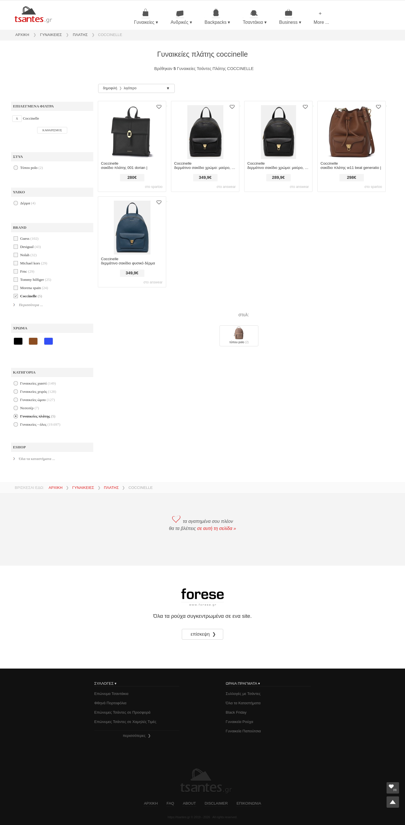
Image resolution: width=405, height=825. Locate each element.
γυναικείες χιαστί (38, 383)
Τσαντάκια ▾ (255, 17)
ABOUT (189, 803)
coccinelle (31, 296)
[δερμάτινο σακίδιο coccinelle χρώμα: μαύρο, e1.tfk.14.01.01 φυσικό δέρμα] (278, 130)
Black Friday (236, 712)
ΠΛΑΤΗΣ (80, 35)
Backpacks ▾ (217, 17)
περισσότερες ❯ (137, 735)
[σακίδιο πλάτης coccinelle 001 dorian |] (132, 130)
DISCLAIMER (216, 803)
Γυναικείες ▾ (146, 17)
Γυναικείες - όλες (40, 424)
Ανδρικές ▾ (181, 17)
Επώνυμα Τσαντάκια (111, 694)
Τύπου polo (31, 168)
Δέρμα (27, 203)
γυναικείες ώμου (37, 400)
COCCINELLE (110, 35)
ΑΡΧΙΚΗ (22, 35)
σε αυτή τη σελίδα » (216, 528)
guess (29, 238)
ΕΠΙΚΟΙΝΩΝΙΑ (249, 803)
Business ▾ (290, 17)
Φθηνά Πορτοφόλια (110, 703)
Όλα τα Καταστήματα (243, 703)
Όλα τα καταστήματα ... (37, 459)
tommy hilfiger (35, 279)
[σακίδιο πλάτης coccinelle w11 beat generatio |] (351, 130)
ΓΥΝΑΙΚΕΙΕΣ (51, 35)
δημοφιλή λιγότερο (119, 88)
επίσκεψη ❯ (204, 634)
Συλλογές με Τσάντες (243, 694)
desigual (30, 247)
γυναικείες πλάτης (37, 416)
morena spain (34, 288)
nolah (28, 255)
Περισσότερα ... (31, 305)
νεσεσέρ (29, 408)
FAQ (170, 803)
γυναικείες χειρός (38, 391)
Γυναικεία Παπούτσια (243, 731)
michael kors (33, 263)
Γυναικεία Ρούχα (239, 722)
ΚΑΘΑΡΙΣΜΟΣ (52, 130)
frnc (27, 271)
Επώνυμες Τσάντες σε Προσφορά (122, 712)
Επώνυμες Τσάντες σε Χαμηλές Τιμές (125, 722)
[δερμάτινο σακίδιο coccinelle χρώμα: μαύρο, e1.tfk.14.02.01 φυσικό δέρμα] (205, 130)
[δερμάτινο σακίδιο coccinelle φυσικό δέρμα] (132, 226)
